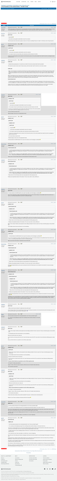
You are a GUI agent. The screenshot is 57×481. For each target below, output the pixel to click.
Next (55, 23)
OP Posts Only (42, 23)
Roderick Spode (4, 144)
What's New (50, 8)
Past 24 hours (17, 463)
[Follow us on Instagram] (50, 469)
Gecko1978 (3, 27)
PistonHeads (3, 5)
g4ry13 (2, 44)
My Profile (3, 8)
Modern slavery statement (47, 462)
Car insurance (31, 460)
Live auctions (17, 457)
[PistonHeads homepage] (6, 1)
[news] (52, 27)
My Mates (12, 8)
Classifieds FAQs (4, 462)
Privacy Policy (20, 471)
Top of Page (32, 450)
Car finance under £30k (33, 457)
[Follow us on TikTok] (55, 469)
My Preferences (7, 8)
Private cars (17, 462)
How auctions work (4, 460)
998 (52, 23)
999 (53, 23)
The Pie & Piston (16, 5)
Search (43, 8)
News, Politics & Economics (24, 5)
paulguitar (3, 60)
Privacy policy (45, 460)
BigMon (2, 314)
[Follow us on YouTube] (52, 469)
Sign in (54, 1)
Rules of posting (45, 463)
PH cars (16, 460)
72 (55, 8)
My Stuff (45, 8)
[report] (55, 27)
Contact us (3, 459)
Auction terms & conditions (47, 459)
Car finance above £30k (33, 459)
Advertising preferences (5, 463)
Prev (46, 23)
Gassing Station (9, 5)
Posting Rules (28, 452)
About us (2, 457)
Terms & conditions (46, 457)
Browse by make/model (19, 459)
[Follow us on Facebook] (44, 469)
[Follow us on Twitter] (47, 469)
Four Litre (3, 33)
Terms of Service (26, 471)
